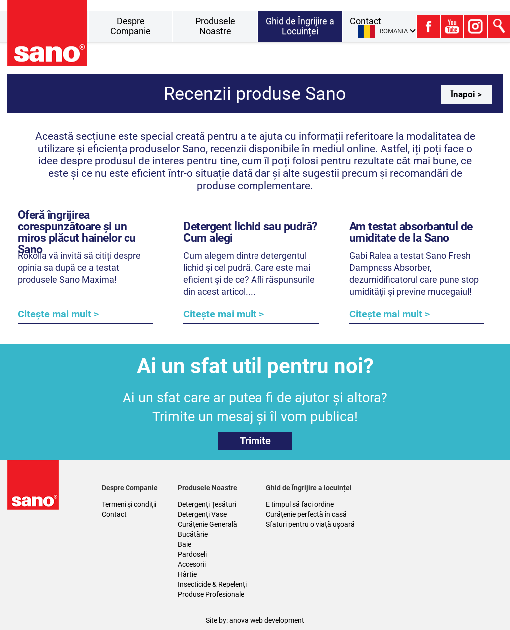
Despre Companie (130, 26)
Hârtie (187, 574)
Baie (184, 544)
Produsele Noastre (215, 26)
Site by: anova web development (255, 620)
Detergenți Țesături (207, 504)
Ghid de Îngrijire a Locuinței (300, 26)
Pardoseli (192, 554)
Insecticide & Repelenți (212, 584)
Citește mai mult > (58, 314)
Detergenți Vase (202, 514)
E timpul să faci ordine (300, 504)
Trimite (255, 441)
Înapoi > (466, 95)
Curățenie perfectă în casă (306, 514)
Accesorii (192, 564)
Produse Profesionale (211, 594)
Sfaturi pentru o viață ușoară (310, 524)
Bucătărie (193, 534)
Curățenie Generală (207, 524)
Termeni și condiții (129, 504)
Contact (114, 514)
